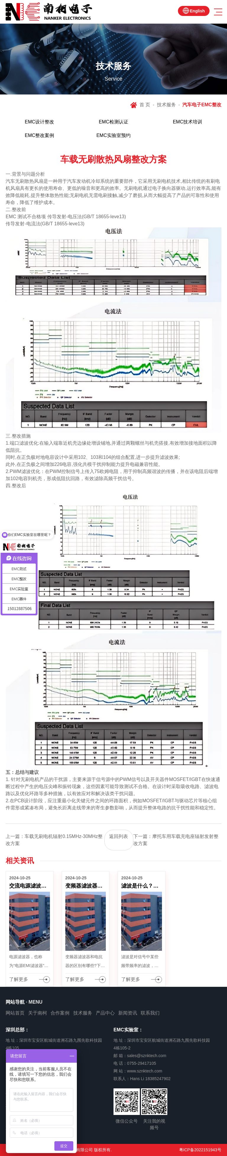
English (197, 11)
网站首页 (15, 1012)
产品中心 (105, 1012)
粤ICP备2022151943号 (200, 1149)
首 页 (145, 104)
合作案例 (60, 1012)
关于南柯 (37, 1012)
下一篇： (175, 840)
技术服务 (166, 104)
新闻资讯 (127, 1012)
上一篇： (54, 840)
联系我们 (150, 1012)
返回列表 (118, 836)
